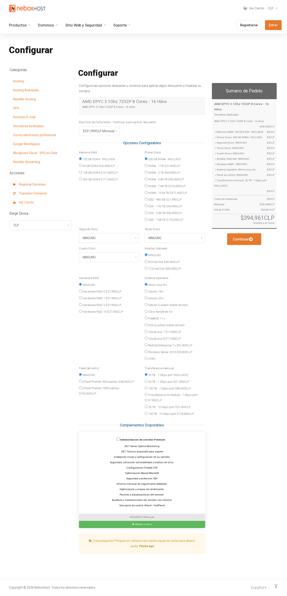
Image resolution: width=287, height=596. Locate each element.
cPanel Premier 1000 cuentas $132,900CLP (99, 390)
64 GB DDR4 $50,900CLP (97, 166)
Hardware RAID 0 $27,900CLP (100, 291)
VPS (16, 108)
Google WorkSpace (26, 144)
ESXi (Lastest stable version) (165, 325)
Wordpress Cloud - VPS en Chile (35, 153)
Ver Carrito (23, 202)
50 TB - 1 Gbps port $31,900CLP (167, 381)
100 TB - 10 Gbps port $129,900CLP (169, 413)
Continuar (243, 239)
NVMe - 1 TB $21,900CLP (162, 166)
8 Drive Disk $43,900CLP (162, 262)
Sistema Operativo (156, 278)
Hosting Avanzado (26, 90)
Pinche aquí (146, 546)
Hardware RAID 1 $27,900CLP (100, 298)
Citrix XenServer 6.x (159, 311)
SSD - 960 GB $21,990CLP (163, 199)
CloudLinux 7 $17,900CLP (163, 332)
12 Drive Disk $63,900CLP (163, 268)
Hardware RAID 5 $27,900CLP (100, 305)
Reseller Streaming (26, 162)
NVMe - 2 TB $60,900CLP (162, 172)
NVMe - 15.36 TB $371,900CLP (166, 192)
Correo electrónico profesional (34, 135)
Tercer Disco (152, 229)
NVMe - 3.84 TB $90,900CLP (164, 179)
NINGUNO (153, 255)
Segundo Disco (88, 229)
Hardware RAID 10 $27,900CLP (101, 311)
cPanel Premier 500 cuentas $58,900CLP (106, 381)
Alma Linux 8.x (156, 284)
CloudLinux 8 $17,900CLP (163, 338)
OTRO (150, 358)
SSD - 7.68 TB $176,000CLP (164, 219)
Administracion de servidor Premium (141, 439)
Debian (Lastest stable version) (166, 305)
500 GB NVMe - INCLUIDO (163, 159)
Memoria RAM (88, 152)
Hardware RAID (89, 278)
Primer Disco (153, 152)
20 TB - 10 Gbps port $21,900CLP (168, 407)
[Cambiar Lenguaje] (255, 587)
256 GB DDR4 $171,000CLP (98, 179)
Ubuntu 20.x (154, 298)
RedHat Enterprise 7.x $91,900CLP (168, 345)
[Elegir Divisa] (272, 8)
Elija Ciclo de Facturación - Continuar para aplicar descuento (117, 122)
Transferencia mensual (159, 368)
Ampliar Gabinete (156, 248)
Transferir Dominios (30, 193)
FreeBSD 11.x (155, 318)
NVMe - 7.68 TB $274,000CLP (165, 186)
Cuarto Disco (87, 248)
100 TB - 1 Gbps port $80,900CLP (168, 388)
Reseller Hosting (24, 99)
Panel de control (89, 368)
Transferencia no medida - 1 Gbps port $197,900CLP (171, 397)
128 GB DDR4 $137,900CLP (98, 172)
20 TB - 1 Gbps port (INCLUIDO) (166, 375)
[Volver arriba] (276, 586)
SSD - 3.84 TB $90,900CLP (163, 213)
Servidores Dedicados (28, 126)
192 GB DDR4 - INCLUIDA (97, 159)
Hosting (18, 81)
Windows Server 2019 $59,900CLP (168, 352)
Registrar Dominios (29, 184)
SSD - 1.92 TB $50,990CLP (163, 206)
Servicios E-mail (24, 117)
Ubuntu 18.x (154, 291)
